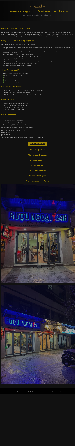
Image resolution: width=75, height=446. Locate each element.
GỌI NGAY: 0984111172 (37, 144)
